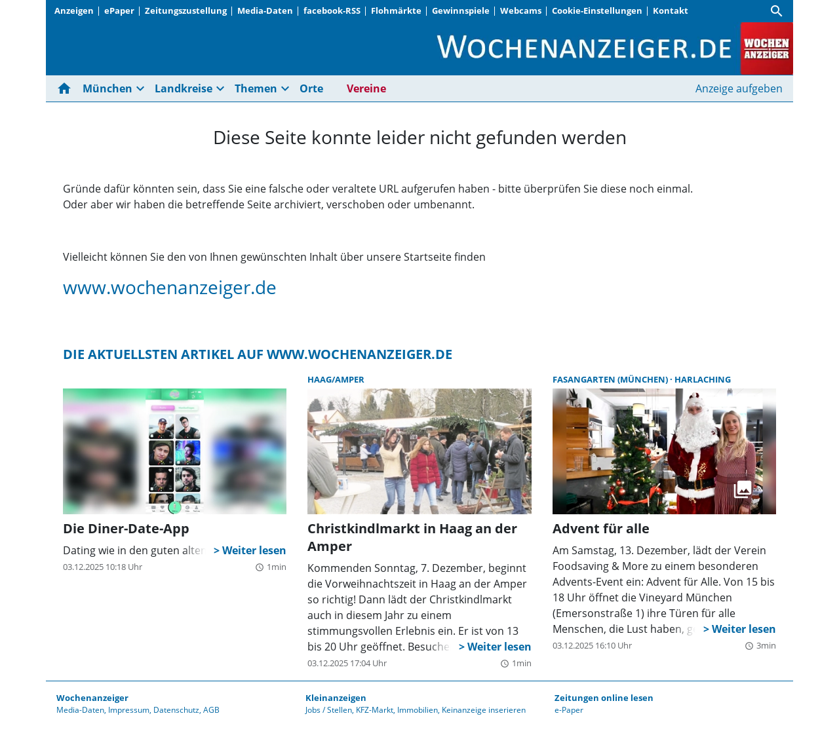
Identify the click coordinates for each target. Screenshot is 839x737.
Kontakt (670, 10)
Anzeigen (74, 10)
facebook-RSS (332, 10)
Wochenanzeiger (92, 698)
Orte (311, 88)
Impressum (128, 709)
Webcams (520, 10)
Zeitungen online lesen (604, 698)
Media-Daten (265, 10)
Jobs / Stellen (328, 709)
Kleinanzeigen (335, 698)
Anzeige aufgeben (739, 88)
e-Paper (569, 709)
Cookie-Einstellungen (597, 10)
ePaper (119, 10)
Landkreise (183, 88)
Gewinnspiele (461, 10)
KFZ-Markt (374, 709)
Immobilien (417, 709)
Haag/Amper (335, 379)
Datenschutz (176, 709)
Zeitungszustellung (186, 10)
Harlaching (702, 379)
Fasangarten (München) (611, 379)
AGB (211, 709)
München (107, 88)
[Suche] (777, 11)
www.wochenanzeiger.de (170, 286)
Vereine (366, 88)
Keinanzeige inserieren (484, 709)
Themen (256, 88)
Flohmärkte (396, 10)
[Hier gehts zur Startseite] (66, 88)
